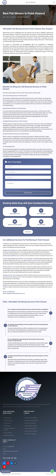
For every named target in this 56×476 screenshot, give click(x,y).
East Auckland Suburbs (31, 428)
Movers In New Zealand (31, 417)
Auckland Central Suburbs (31, 420)
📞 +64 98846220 (31, 2)
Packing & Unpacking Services (9, 429)
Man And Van (7, 426)
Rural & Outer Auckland (31, 433)
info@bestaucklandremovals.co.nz (15, 293)
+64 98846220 (11, 291)
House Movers (7, 417)
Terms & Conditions (50, 473)
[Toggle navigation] (54, 2)
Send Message (28, 192)
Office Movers (7, 423)
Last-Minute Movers (9, 435)
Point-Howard (13, 17)
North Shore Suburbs (30, 423)
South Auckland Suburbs (31, 431)
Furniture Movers (8, 420)
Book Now (28, 232)
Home (4, 17)
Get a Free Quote (6, 471)
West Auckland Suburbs (31, 426)
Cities (8, 17)
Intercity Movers (8, 432)
